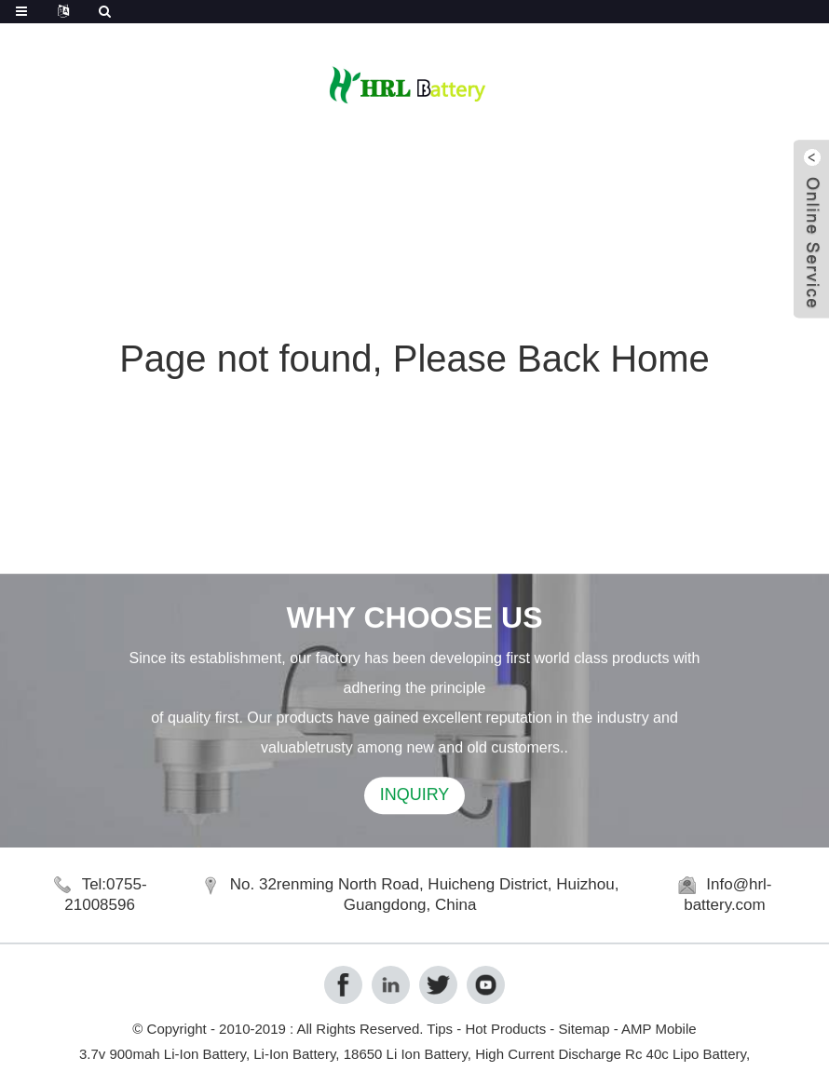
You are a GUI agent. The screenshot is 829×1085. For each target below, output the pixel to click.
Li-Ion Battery (294, 1054)
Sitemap (583, 1029)
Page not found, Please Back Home (414, 358)
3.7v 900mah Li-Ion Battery (162, 1054)
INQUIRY (415, 797)
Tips (440, 1029)
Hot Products (505, 1029)
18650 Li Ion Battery (406, 1054)
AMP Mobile (659, 1029)
